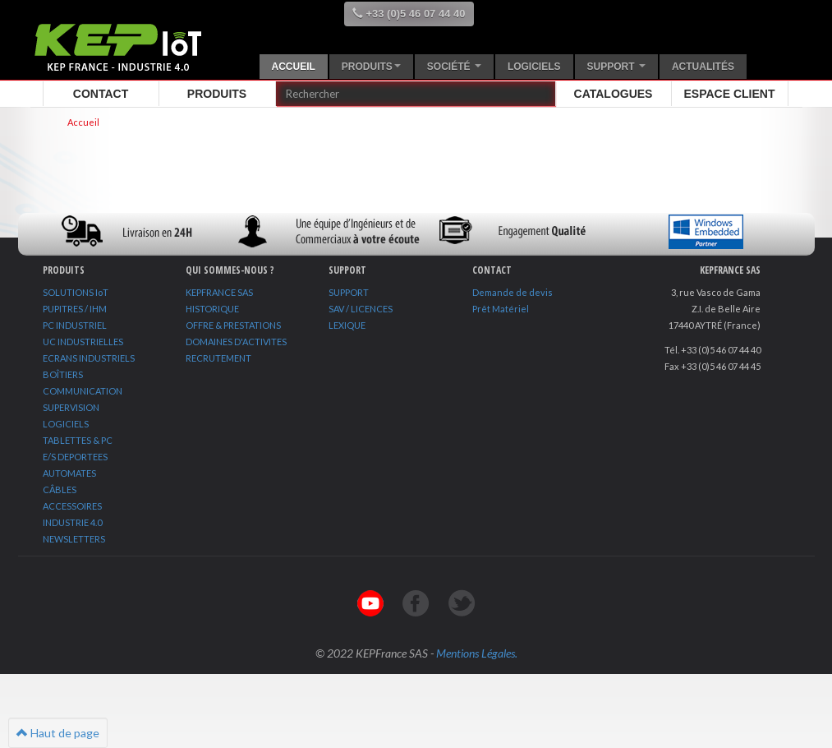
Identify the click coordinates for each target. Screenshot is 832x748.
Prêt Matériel (500, 308)
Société (454, 66)
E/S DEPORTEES (75, 456)
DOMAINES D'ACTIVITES (236, 341)
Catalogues (613, 93)
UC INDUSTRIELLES (83, 341)
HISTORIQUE (212, 308)
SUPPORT (349, 292)
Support (616, 66)
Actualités (703, 66)
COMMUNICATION (82, 391)
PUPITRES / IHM (75, 308)
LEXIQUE (347, 325)
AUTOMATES (69, 473)
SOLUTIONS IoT (75, 292)
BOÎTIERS (63, 374)
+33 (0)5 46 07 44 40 (409, 13)
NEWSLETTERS (74, 538)
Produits (371, 66)
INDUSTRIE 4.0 (72, 522)
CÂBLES (59, 489)
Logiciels (534, 66)
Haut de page (57, 733)
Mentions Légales (475, 653)
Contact (100, 93)
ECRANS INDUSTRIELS (89, 358)
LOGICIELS (66, 423)
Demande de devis (512, 292)
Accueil (293, 66)
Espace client (729, 93)
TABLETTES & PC (78, 440)
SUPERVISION (71, 407)
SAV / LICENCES (361, 308)
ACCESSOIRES (72, 506)
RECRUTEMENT (218, 358)
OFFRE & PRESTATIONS (233, 325)
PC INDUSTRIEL (75, 325)
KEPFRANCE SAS (219, 292)
